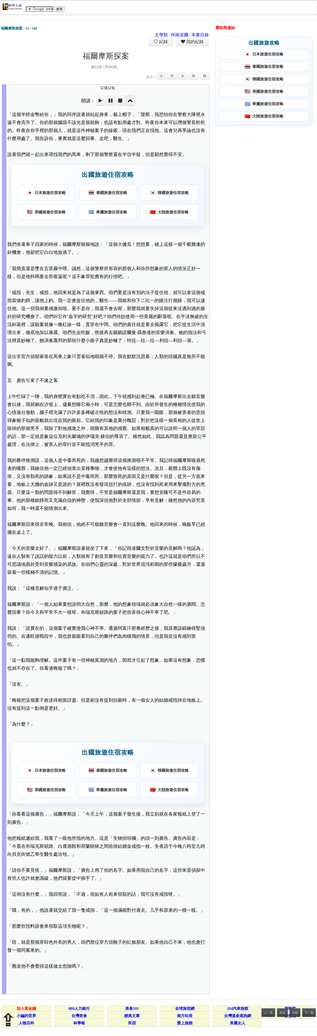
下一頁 (309, 1012)
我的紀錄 (194, 41)
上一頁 (268, 1012)
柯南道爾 (179, 34)
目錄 (295, 1012)
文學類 (161, 34)
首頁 (282, 1012)
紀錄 (163, 41)
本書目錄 (200, 34)
